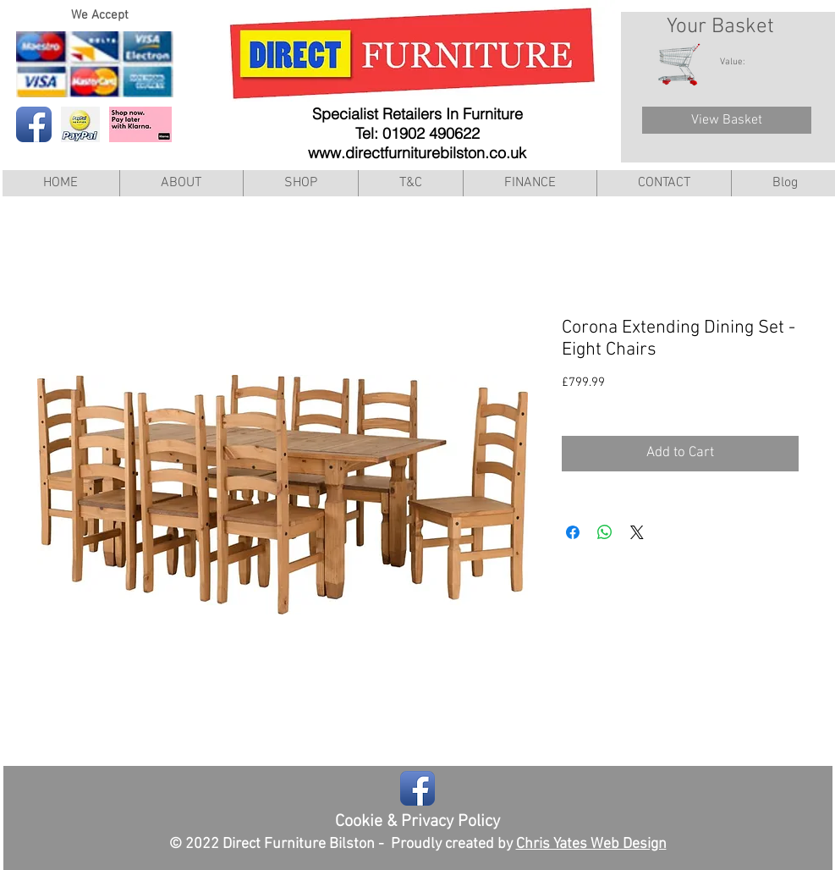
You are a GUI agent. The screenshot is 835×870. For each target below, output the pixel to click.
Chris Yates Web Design (591, 844)
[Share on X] (637, 532)
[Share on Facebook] (573, 532)
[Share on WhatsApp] (605, 532)
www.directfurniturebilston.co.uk (417, 152)
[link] (741, 61)
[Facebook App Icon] (34, 124)
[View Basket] (726, 120)
